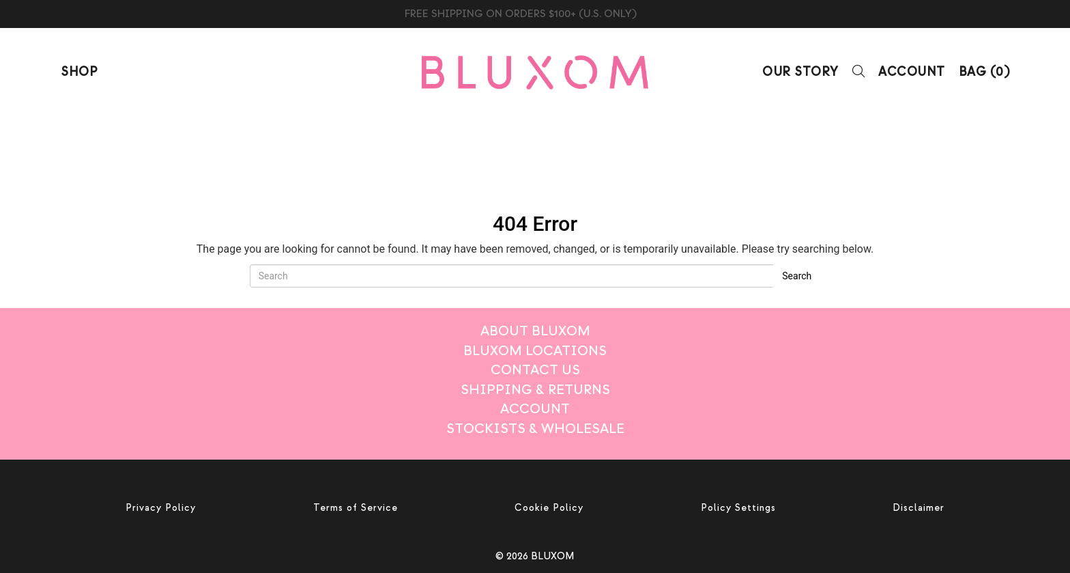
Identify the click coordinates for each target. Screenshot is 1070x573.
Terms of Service (355, 508)
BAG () (984, 72)
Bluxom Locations (535, 350)
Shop (79, 72)
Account (911, 72)
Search (796, 275)
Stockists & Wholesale (535, 428)
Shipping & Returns (535, 389)
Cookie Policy (549, 508)
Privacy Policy (161, 508)
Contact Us (535, 369)
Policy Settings (738, 508)
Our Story (800, 72)
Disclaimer (918, 508)
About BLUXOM (535, 330)
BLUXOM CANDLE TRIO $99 (535, 13)
